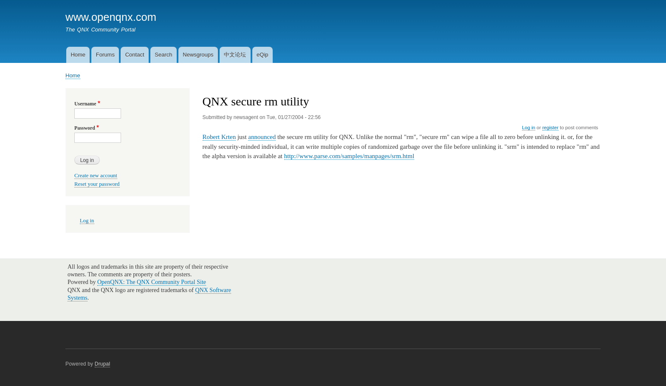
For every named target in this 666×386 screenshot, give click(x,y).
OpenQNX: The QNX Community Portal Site (151, 282)
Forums (105, 54)
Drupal (102, 364)
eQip (262, 54)
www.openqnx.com (110, 17)
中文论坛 (235, 54)
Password (84, 128)
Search (163, 54)
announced (262, 136)
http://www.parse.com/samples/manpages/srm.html (349, 156)
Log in (528, 127)
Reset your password (97, 184)
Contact (134, 54)
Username (85, 104)
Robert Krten (219, 136)
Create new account (95, 176)
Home (78, 54)
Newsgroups (198, 54)
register (550, 127)
